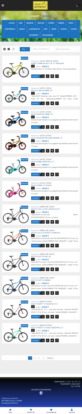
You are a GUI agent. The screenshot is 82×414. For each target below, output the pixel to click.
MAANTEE (29, 23)
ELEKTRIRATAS (10, 29)
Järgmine (50, 358)
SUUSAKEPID (33, 35)
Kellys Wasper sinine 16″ (42, 114)
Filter (23, 49)
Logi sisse (72, 410)
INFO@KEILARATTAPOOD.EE (10, 403)
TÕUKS (70, 23)
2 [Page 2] (34, 358)
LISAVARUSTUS (34, 29)
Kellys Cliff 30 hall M (41, 256)
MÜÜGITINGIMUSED (12, 398)
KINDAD (22, 29)
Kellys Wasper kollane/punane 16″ (47, 138)
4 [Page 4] (43, 358)
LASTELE (12, 23)
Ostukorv (30, 410)
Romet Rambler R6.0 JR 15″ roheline (47, 63)
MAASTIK (41, 23)
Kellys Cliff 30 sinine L (41, 280)
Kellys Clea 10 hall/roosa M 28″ (45, 209)
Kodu (10, 410)
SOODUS (64, 29)
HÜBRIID (61, 23)
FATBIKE (51, 23)
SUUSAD (74, 29)
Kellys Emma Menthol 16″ (42, 161)
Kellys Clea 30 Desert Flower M (45, 233)
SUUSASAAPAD (47, 35)
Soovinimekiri (51, 410)
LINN (20, 23)
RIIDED (54, 29)
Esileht (35, 16)
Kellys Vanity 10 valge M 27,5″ (44, 304)
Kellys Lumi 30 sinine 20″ (42, 90)
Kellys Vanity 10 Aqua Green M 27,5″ (47, 327)
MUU (45, 29)
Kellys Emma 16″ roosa (41, 185)
